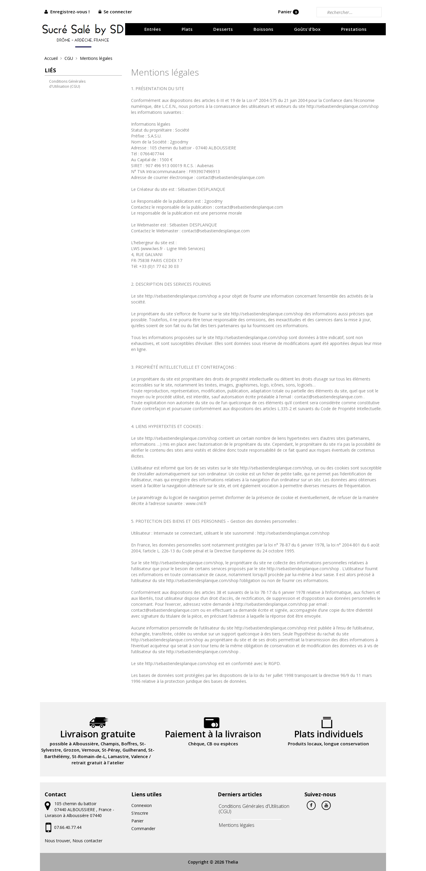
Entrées (152, 29)
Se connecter (118, 12)
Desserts (223, 29)
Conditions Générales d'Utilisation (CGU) (67, 84)
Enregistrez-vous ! (70, 12)
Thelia (231, 862)
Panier (288, 12)
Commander (143, 828)
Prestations (354, 29)
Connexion (141, 805)
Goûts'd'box (307, 29)
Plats (187, 29)
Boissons (263, 29)
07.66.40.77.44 (67, 827)
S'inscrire (139, 813)
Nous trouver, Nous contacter (73, 840)
